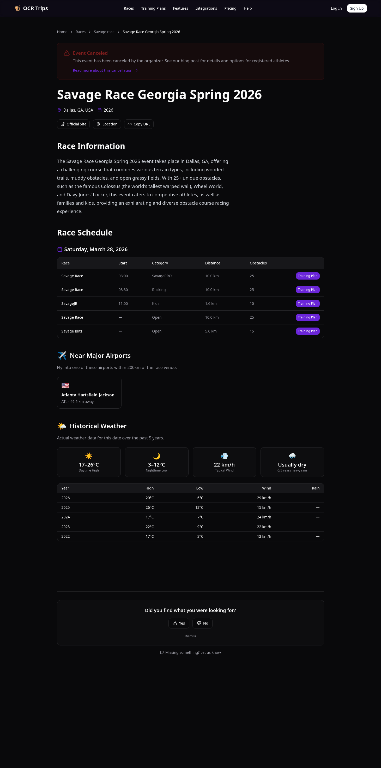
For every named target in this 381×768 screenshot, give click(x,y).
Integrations (206, 8)
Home (62, 31)
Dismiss (190, 636)
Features (180, 8)
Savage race (104, 31)
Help (248, 8)
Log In (336, 8)
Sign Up (357, 8)
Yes (179, 623)
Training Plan (308, 276)
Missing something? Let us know (190, 652)
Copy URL (139, 124)
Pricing (230, 8)
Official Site (74, 124)
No (202, 623)
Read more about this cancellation (106, 70)
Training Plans (153, 8)
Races (129, 8)
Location (106, 124)
